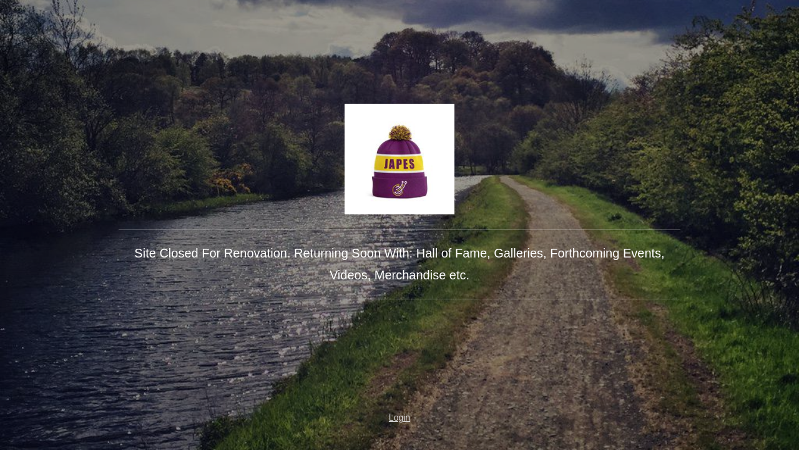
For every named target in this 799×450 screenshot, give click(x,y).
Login (399, 417)
